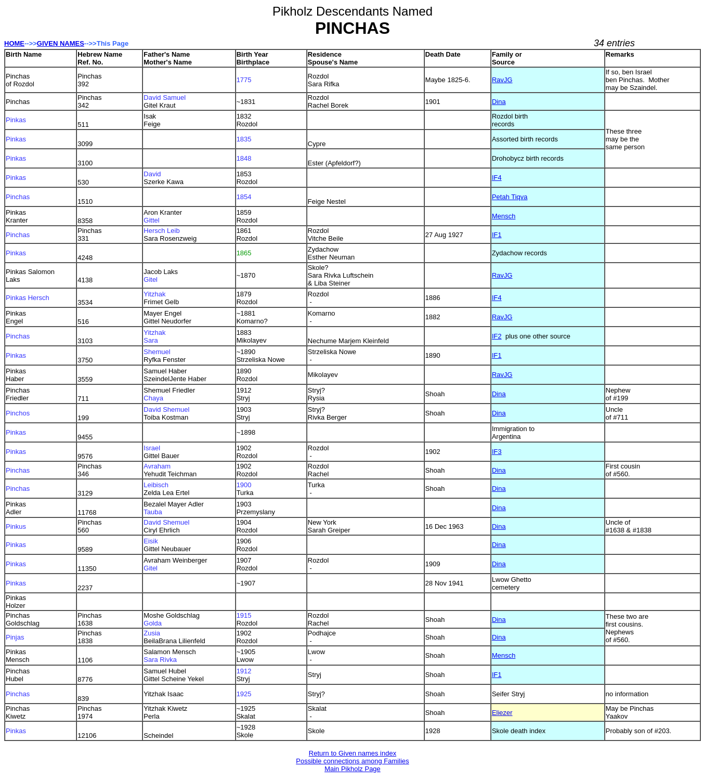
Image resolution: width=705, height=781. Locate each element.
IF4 (497, 177)
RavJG (502, 80)
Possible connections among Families (352, 761)
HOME (14, 43)
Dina (499, 102)
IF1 (497, 235)
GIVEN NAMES (60, 43)
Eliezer (502, 713)
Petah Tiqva (510, 197)
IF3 (497, 451)
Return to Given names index (352, 753)
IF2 (497, 336)
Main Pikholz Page (352, 769)
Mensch (504, 216)
